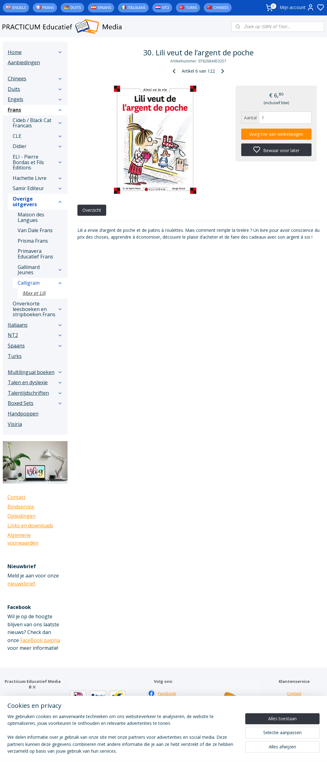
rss (201, 750)
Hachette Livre (38, 178)
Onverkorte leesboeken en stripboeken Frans (38, 309)
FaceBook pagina (40, 640)
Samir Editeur (38, 188)
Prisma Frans (33, 240)
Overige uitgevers (38, 201)
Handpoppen (23, 413)
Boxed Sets (35, 403)
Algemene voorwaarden (294, 719)
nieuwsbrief (21, 583)
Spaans (104, 7)
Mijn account (297, 7)
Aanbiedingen (24, 62)
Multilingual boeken (35, 372)
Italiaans (137, 7)
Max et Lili (34, 293)
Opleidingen (21, 516)
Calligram (40, 282)
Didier (38, 146)
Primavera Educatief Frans (35, 254)
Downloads (294, 713)
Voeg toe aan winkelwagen (276, 134)
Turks (191, 7)
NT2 (165, 7)
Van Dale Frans (35, 230)
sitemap (188, 750)
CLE (38, 136)
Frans (48, 7)
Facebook (167, 693)
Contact (16, 497)
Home (35, 52)
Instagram (167, 706)
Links (294, 706)
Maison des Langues (31, 217)
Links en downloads (30, 525)
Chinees (221, 7)
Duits (75, 7)
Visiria (15, 424)
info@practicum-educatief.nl (29, 725)
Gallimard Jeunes (40, 270)
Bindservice (20, 506)
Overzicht (91, 210)
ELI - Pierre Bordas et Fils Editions (38, 162)
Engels (19, 7)
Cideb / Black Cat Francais (38, 123)
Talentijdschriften (35, 393)
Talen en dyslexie (35, 382)
